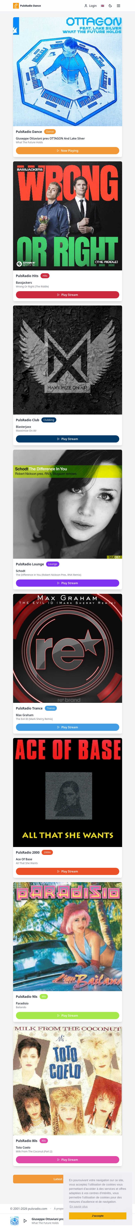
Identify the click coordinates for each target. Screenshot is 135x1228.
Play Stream (67, 295)
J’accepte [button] (98, 1215)
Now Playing (67, 151)
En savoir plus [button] (79, 1206)
